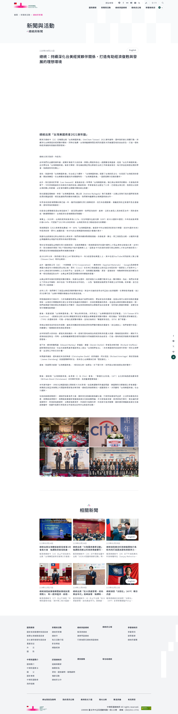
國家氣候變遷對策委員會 (37, 631)
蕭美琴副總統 (83, 635)
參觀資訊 (132, 631)
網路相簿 (56, 646)
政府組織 (31, 681)
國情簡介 (31, 662)
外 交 (31, 646)
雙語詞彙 (117, 697)
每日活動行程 (58, 638)
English (132, 50)
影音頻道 (56, 642)
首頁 (16, 14)
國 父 (31, 670)
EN (154, 3)
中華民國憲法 (32, 666)
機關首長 (56, 666)
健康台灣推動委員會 (35, 635)
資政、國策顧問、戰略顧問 (63, 670)
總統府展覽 (132, 638)
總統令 (55, 635)
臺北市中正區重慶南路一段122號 (103, 708)
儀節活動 (56, 674)
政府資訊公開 (68, 697)
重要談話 (31, 642)
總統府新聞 (57, 631)
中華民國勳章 (32, 677)
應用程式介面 (86, 697)
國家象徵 (31, 674)
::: (1, 1)
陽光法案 (103, 697)
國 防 (31, 650)
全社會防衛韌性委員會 (36, 638)
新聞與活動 (25, 14)
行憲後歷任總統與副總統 (88, 638)
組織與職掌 (57, 662)
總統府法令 (57, 677)
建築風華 (132, 635)
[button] (162, 2)
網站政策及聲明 (49, 697)
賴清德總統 (82, 631)
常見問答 (132, 697)
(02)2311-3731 (132, 708)
